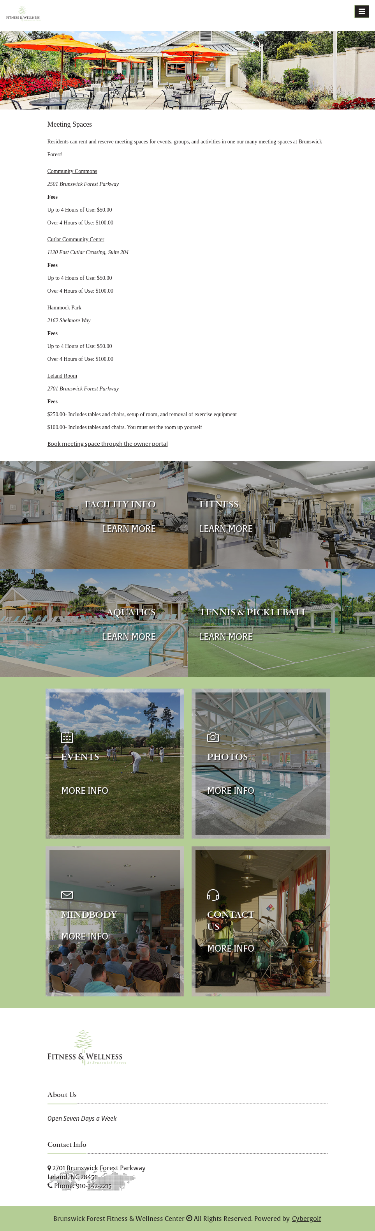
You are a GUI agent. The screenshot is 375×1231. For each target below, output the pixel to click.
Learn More (129, 528)
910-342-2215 (94, 1185)
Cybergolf (306, 1218)
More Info (84, 790)
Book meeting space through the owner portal (108, 444)
